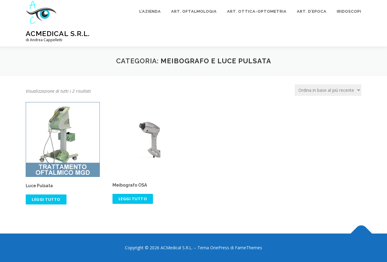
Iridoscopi (349, 11)
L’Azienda (150, 11)
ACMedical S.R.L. (58, 33)
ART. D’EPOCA (312, 11)
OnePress (219, 247)
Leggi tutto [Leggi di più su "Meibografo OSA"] (133, 198)
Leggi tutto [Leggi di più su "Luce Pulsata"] (46, 199)
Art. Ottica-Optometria (257, 11)
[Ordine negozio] (328, 90)
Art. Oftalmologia (194, 11)
